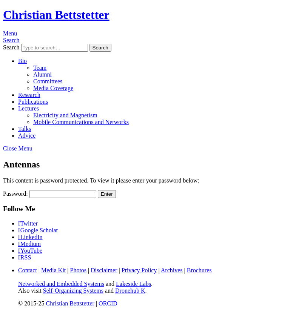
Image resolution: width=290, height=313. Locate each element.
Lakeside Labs (133, 284)
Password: (49, 193)
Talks (24, 129)
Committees (47, 81)
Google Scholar (39, 230)
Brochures (199, 270)
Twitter (29, 223)
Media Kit (53, 270)
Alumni (42, 74)
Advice (26, 135)
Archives (172, 270)
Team (39, 67)
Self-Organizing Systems (73, 290)
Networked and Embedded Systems (61, 284)
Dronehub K (130, 290)
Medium (30, 244)
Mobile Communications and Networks (81, 122)
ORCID (108, 303)
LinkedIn (31, 237)
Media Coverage (53, 88)
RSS (25, 257)
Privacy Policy (139, 270)
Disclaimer (104, 270)
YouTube (31, 250)
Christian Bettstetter (56, 14)
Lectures (28, 108)
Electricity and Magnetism (65, 115)
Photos (78, 270)
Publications (33, 101)
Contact (27, 270)
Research (29, 95)
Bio (22, 61)
